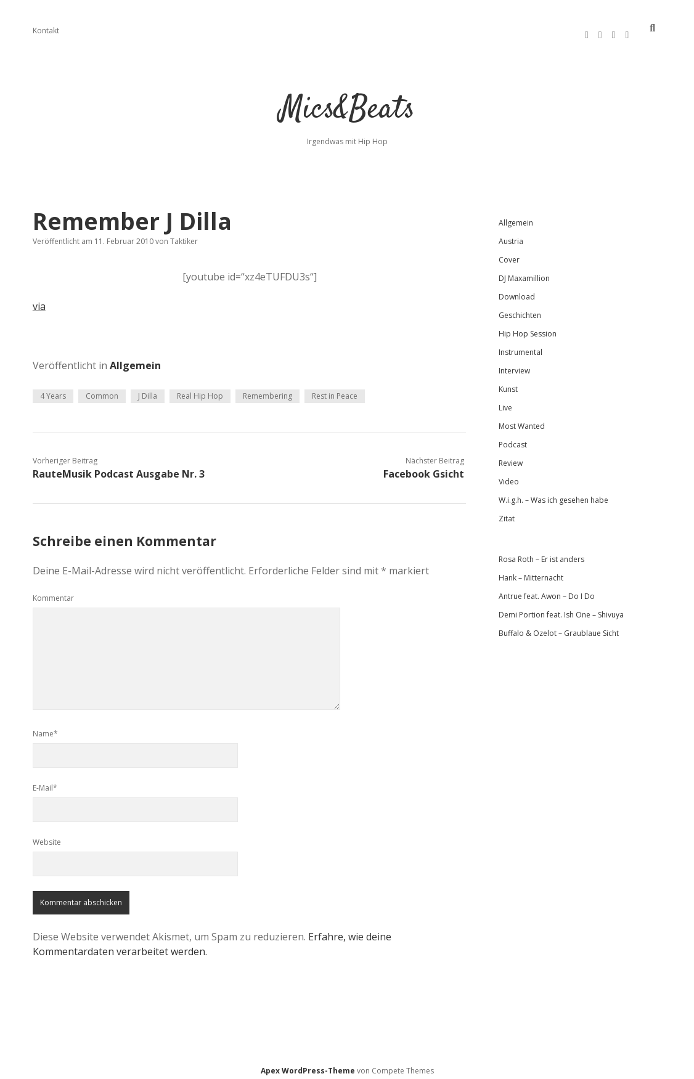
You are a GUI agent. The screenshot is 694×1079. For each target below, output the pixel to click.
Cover (509, 254)
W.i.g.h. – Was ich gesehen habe (553, 494)
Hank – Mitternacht (531, 572)
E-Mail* (45, 782)
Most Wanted (522, 420)
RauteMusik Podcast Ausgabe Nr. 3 (119, 468)
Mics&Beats (347, 104)
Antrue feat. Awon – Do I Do (547, 590)
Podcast (513, 439)
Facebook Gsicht (423, 468)
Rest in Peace (334, 390)
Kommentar (53, 592)
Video (509, 476)
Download (517, 291)
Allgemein (135, 360)
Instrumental (520, 346)
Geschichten (520, 309)
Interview (514, 365)
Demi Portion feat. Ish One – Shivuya (561, 609)
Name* (45, 728)
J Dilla (147, 390)
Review (511, 457)
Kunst (508, 383)
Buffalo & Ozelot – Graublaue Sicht (559, 627)
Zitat (507, 513)
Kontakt (46, 30)
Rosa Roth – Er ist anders (541, 553)
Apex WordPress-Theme (308, 1065)
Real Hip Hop (200, 390)
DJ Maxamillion (524, 272)
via (39, 300)
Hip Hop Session (528, 328)
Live (505, 402)
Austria (511, 235)
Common (102, 390)
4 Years (53, 390)
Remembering (267, 390)
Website (47, 836)
